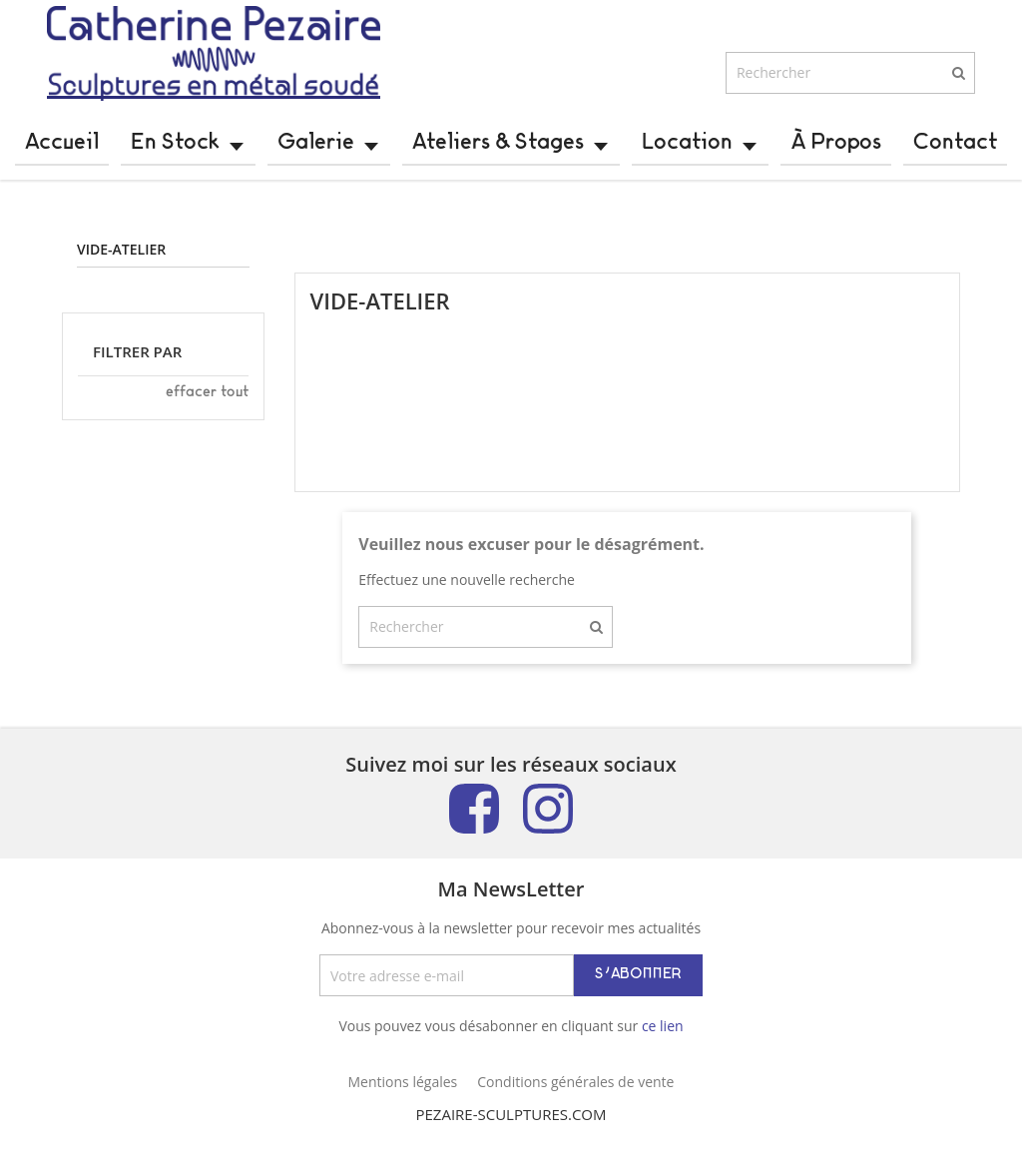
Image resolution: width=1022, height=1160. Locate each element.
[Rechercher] (850, 89)
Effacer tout (207, 408)
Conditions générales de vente (575, 1097)
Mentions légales (403, 1097)
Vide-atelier (121, 266)
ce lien (663, 1041)
